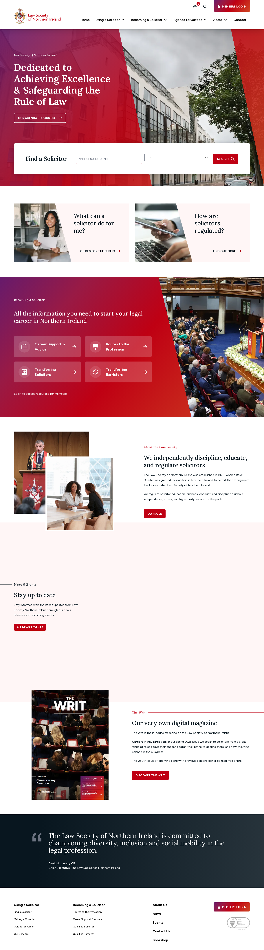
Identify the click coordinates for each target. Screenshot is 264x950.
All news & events (30, 627)
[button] (110, 20)
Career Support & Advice (87, 919)
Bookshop (160, 940)
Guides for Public (24, 926)
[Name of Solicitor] (109, 159)
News (157, 914)
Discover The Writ (150, 775)
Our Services (21, 934)
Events (158, 922)
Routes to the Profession (87, 912)
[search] (225, 159)
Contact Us (161, 931)
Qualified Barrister (83, 934)
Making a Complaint (26, 919)
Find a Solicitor (23, 912)
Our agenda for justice (37, 118)
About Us (160, 905)
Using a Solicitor (26, 905)
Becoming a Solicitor (89, 905)
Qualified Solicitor (83, 926)
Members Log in (231, 907)
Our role (154, 514)
